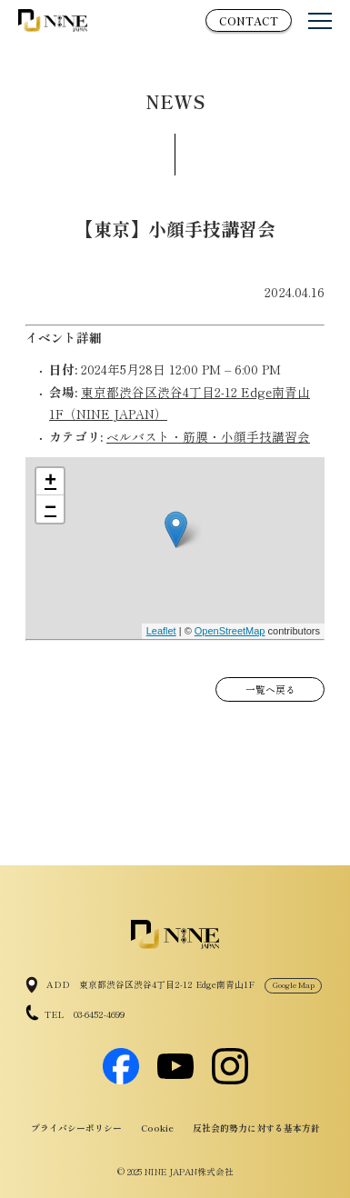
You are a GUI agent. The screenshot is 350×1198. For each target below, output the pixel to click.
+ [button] (50, 481)
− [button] (50, 509)
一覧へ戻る (270, 689)
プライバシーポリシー (76, 1128)
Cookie (157, 1128)
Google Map (294, 985)
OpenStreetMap (230, 630)
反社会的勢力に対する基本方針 (256, 1128)
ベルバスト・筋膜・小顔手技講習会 (208, 436)
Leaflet (161, 630)
